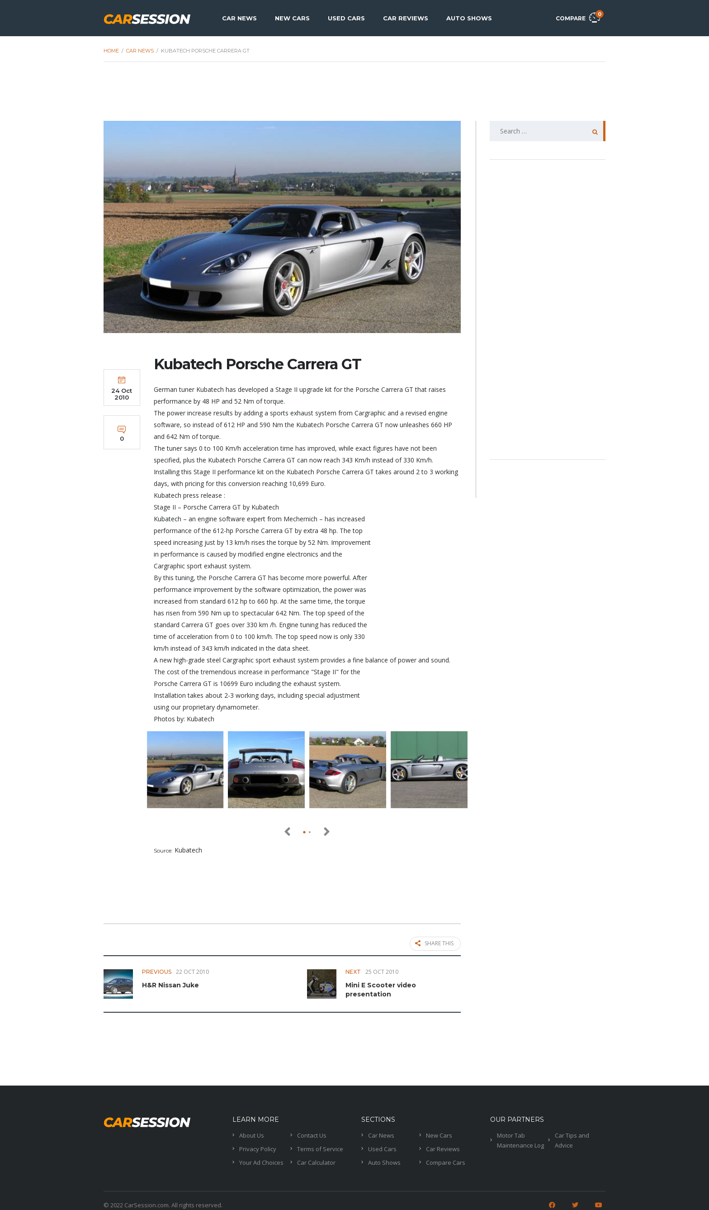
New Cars (292, 18)
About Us (251, 1133)
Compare (578, 17)
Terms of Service (320, 1147)
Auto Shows (469, 18)
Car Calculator (316, 1160)
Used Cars (346, 18)
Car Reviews (405, 18)
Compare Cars (445, 1160)
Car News (239, 18)
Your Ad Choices (261, 1160)
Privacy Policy (257, 1147)
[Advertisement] (354, 96)
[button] (304, 832)
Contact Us (311, 1133)
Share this (434, 944)
